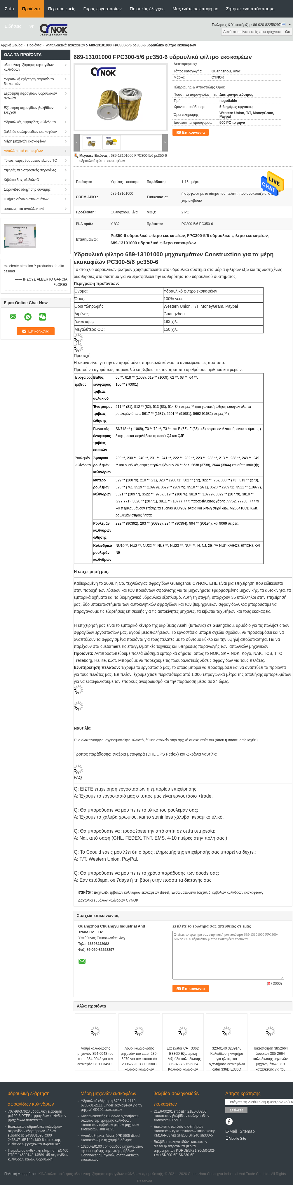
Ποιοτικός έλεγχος (147, 8)
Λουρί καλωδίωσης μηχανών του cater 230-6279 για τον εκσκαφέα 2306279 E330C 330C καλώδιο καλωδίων (139, 1058)
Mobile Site (235, 1139)
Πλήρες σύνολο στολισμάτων (26, 199)
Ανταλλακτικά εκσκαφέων (65, 45)
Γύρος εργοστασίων (102, 8)
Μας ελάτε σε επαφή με (195, 8)
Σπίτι (9, 8)
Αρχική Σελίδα (11, 45)
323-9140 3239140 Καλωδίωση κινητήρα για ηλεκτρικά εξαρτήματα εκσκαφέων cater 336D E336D (227, 1058)
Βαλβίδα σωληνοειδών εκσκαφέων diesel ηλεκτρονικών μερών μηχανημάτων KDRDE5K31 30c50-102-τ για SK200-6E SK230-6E (184, 1148)
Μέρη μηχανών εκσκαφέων (25, 141)
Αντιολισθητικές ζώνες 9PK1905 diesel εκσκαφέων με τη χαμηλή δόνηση (110, 1138)
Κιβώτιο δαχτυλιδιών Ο (21, 180)
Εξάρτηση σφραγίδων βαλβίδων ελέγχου (28, 110)
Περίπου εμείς (61, 8)
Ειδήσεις (13, 26)
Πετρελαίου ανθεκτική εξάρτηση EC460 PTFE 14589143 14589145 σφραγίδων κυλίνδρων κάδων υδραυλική (38, 1155)
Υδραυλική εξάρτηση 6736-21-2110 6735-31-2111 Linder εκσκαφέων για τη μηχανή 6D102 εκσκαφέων (111, 1105)
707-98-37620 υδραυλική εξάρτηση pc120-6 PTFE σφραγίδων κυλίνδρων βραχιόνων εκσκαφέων (37, 1115)
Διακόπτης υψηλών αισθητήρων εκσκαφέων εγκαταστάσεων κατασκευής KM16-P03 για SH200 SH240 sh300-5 (184, 1131)
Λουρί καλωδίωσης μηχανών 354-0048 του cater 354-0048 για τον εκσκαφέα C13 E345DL (95, 1056)
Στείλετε (236, 1110)
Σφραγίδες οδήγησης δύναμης (27, 189)
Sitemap (247, 1131)
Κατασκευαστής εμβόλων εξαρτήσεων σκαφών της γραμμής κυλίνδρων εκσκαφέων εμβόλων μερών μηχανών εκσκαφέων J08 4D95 (110, 1122)
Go (287, 31)
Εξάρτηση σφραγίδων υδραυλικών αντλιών (30, 95)
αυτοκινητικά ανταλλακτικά (24, 209)
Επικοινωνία (193, 132)
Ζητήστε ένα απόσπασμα (250, 8)
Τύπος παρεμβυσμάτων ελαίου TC (30, 161)
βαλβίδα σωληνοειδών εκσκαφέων (30, 132)
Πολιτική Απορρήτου (20, 1174)
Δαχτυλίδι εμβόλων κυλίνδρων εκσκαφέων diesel (131, 892)
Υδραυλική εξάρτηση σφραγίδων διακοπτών (29, 81)
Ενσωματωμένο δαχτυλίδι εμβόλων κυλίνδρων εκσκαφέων (217, 892)
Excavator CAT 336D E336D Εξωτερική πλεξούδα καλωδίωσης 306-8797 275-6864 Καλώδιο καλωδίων (182, 1058)
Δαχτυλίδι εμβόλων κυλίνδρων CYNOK (108, 900)
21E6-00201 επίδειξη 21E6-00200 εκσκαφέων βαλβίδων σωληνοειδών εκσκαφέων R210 (181, 1115)
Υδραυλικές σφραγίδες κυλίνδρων (30, 122)
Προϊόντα (31, 8)
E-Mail (231, 1131)
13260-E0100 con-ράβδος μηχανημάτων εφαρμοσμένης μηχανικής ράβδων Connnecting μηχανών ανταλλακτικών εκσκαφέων (112, 1153)
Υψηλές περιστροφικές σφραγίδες (30, 170)
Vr (31, 26)
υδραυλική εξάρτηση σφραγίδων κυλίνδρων (29, 67)
